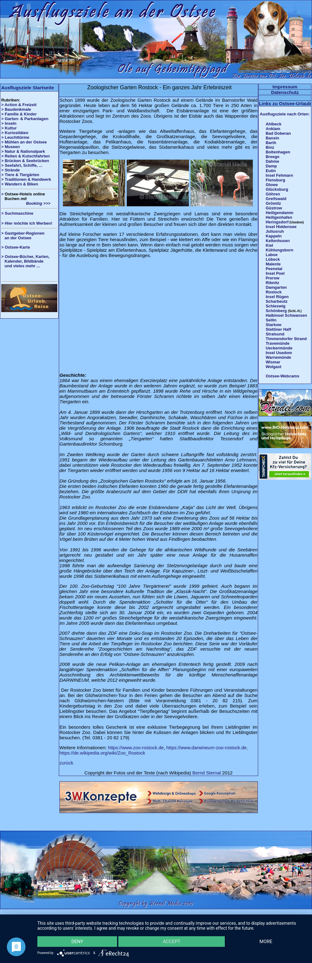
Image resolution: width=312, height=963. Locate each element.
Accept (171, 941)
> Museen (10, 146)
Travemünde (278, 343)
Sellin (271, 320)
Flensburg (275, 180)
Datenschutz (285, 92)
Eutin (271, 170)
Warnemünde (278, 357)
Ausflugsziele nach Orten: (285, 114)
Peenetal (274, 268)
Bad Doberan (278, 133)
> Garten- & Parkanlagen (24, 118)
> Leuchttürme (15, 137)
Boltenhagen (278, 152)
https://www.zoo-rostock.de (136, 747)
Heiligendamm (279, 212)
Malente (273, 264)
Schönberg (276, 310)
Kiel (269, 245)
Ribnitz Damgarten (276, 285)
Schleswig (276, 306)
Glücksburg (277, 189)
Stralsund (275, 334)
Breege (272, 156)
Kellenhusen (278, 240)
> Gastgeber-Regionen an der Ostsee (25, 235)
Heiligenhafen (279, 217)
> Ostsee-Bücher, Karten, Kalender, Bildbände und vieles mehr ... (25, 261)
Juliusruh (275, 231)
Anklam (273, 128)
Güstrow (274, 208)
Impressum (284, 86)
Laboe (271, 254)
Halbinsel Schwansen (286, 315)
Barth (271, 142)
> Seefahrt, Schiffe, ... (21, 165)
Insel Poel (275, 273)
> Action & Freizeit (18, 104)
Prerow (272, 278)
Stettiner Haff (278, 329)
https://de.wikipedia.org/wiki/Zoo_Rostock (102, 752)
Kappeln (273, 236)
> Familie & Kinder (19, 114)
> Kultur (9, 128)
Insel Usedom (279, 352)
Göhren (273, 194)
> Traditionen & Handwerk (26, 179)
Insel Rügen (277, 296)
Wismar (273, 362)
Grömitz (273, 203)
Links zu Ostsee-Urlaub (285, 103)
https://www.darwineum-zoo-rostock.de (206, 747)
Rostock (273, 292)
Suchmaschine (19, 213)
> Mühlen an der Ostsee (24, 142)
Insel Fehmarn (279, 175)
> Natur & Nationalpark (23, 151)
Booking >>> (25, 203)
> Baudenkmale (16, 109)
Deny (77, 941)
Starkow (273, 324)
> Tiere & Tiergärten (20, 174)
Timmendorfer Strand (286, 338)
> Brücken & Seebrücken (25, 160)
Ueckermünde (279, 348)
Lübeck (273, 259)
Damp (271, 166)
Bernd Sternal (206, 772)
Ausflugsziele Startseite (27, 87)
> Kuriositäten (14, 132)
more (265, 941)
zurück (66, 762)
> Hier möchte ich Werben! (26, 223)
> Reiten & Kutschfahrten (25, 156)
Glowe (272, 184)
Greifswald (276, 198)
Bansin (272, 138)
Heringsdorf (277, 222)
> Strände (10, 170)
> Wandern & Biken (19, 184)
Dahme (272, 161)
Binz (270, 147)
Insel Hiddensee (281, 226)
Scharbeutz (276, 301)
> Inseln (9, 123)
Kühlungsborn (279, 250)
